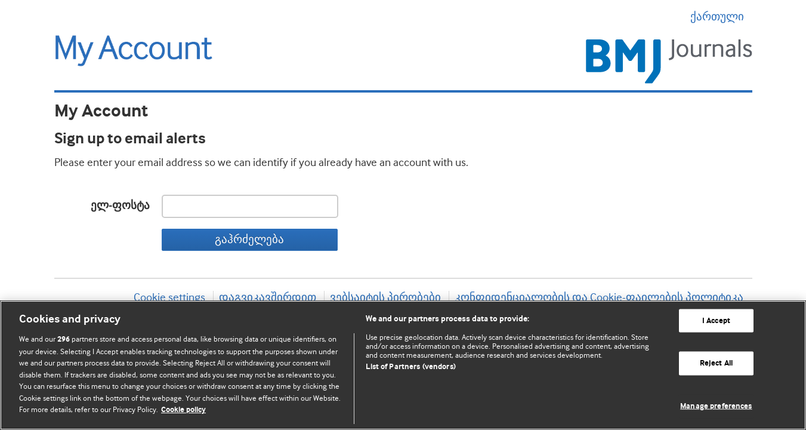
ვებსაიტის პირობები (385, 297)
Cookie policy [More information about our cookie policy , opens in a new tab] (183, 410)
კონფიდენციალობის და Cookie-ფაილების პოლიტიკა (599, 297)
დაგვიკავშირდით (267, 297)
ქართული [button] (721, 16)
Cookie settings (169, 297)
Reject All (716, 363)
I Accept (716, 320)
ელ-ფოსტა (120, 206)
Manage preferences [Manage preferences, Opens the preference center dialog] (716, 406)
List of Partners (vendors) (410, 367)
